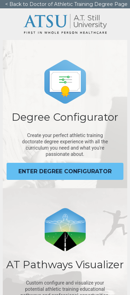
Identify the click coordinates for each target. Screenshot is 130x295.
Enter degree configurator (65, 171)
